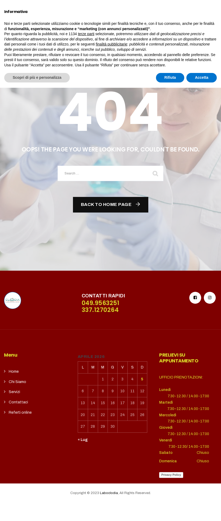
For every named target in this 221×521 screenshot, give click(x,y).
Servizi (14, 392)
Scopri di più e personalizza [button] (37, 511)
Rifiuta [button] (170, 511)
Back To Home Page (106, 204)
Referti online (20, 412)
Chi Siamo (17, 382)
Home (14, 372)
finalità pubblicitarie (111, 477)
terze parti (86, 467)
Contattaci (18, 402)
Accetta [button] (201, 511)
